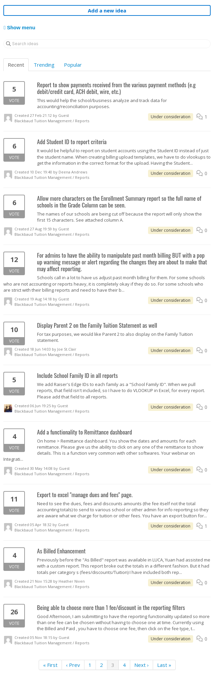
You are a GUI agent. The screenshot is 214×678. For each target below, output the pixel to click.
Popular (73, 64)
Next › (141, 664)
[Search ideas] (107, 43)
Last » (164, 664)
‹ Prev (73, 664)
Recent (16, 64)
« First (50, 664)
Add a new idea (107, 10)
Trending (44, 64)
